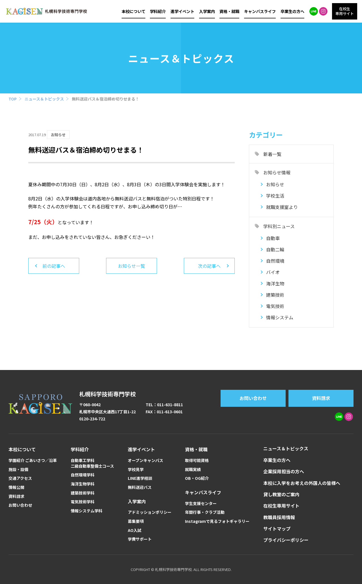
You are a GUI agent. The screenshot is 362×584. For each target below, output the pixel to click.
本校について (133, 11)
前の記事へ (53, 265)
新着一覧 (272, 154)
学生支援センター (201, 503)
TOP (12, 99)
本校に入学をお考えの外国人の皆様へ (301, 483)
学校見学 (136, 469)
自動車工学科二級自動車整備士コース (92, 463)
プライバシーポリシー (286, 540)
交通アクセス (20, 478)
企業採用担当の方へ (283, 471)
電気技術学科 (82, 501)
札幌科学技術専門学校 (107, 394)
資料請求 (321, 398)
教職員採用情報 (279, 517)
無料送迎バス (140, 487)
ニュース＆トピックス (44, 99)
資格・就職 (229, 11)
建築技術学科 (82, 493)
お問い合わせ (253, 398)
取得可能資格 (197, 460)
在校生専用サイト (281, 505)
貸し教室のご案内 (281, 494)
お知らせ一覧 (131, 265)
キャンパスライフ (260, 11)
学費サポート (140, 539)
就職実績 (193, 469)
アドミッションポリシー (149, 512)
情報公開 (16, 487)
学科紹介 (158, 11)
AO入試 (134, 530)
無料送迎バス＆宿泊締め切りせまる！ (105, 99)
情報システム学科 (86, 511)
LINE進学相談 (140, 478)
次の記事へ (209, 265)
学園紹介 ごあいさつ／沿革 (32, 460)
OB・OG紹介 (197, 478)
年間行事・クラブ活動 (205, 512)
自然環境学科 (82, 475)
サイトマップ (276, 528)
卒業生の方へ (292, 11)
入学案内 (207, 11)
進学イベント (182, 11)
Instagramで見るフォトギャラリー (217, 521)
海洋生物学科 (82, 484)
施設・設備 (18, 469)
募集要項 (136, 521)
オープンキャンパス (145, 460)
